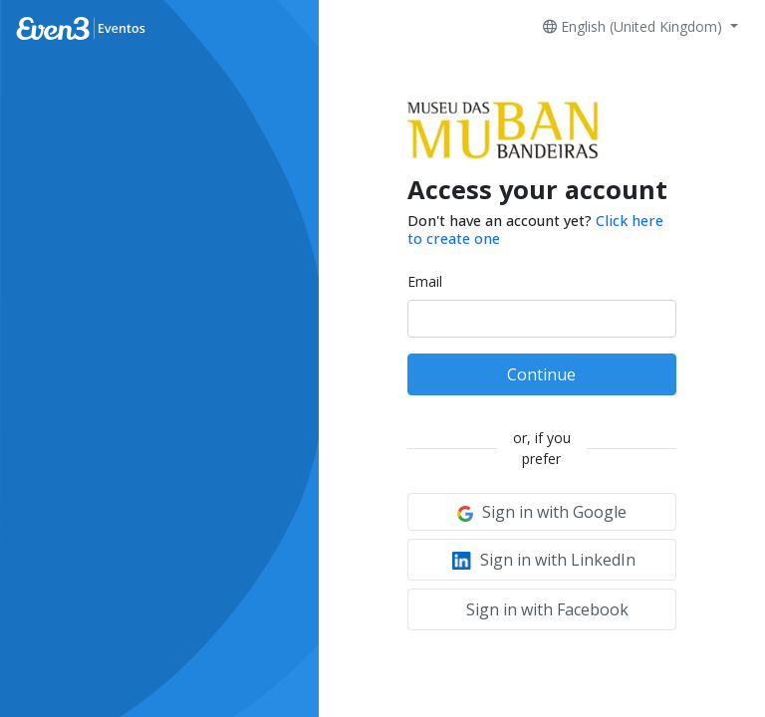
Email (424, 281)
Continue (541, 374)
